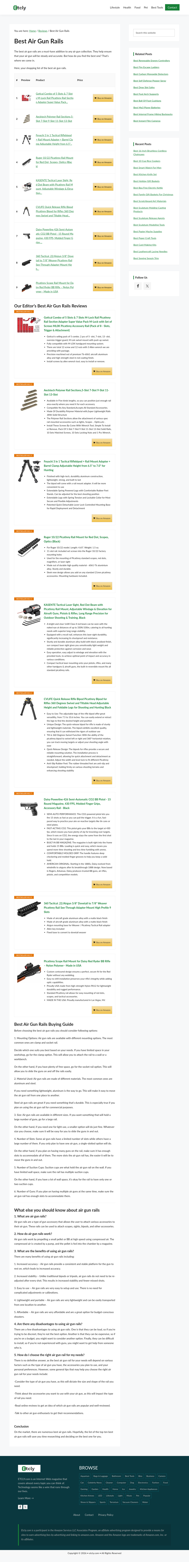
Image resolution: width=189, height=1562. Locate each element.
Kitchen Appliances (148, 1489)
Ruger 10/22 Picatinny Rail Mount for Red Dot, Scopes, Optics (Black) (54, 162)
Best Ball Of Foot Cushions (147, 100)
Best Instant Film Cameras (146, 120)
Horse (115, 1489)
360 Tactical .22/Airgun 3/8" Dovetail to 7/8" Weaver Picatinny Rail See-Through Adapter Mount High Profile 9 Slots (77, 908)
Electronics (143, 1482)
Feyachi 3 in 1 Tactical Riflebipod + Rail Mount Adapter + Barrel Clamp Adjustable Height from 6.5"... (54, 139)
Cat (82, 1482)
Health (105, 1489)
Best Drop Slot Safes (144, 87)
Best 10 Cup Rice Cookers (146, 160)
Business (150, 1476)
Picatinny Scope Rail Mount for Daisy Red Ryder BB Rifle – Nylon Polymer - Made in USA (55, 287)
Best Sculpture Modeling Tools (149, 224)
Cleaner (109, 1482)
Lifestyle (110, 1495)
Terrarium (114, 1502)
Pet (137, 1495)
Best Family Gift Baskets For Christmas (153, 194)
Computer (121, 1482)
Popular (146, 1495)
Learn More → (26, 1498)
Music (129, 1495)
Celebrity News (95, 1482)
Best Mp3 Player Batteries (146, 107)
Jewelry (132, 1489)
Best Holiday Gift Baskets (146, 181)
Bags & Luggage (100, 1476)
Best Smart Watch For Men (147, 167)
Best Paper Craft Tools (144, 238)
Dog (132, 1482)
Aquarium (84, 1476)
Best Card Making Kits (144, 244)
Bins (140, 1476)
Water (145, 1502)
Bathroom (116, 1476)
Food (165, 1482)
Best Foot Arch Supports (146, 94)
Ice (123, 1489)
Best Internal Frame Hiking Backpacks (152, 114)
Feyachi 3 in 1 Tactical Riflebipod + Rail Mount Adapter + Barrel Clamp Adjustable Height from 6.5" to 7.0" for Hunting (77, 466)
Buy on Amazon (104, 98)
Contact (89, 1514)
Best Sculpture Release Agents (149, 218)
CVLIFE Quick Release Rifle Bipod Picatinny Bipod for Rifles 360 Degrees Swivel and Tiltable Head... (55, 211)
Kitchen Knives (87, 1495)
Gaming (83, 1489)
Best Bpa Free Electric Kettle (148, 187)
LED (100, 1495)
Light (120, 1495)
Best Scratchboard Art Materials (149, 201)
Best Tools (129, 1476)
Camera (161, 1476)
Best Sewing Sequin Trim (146, 258)
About (76, 1514)
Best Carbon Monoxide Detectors (150, 74)
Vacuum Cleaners (130, 1502)
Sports (103, 1502)
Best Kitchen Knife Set (145, 174)
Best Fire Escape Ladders (146, 67)
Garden (95, 1489)
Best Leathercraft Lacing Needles (150, 251)
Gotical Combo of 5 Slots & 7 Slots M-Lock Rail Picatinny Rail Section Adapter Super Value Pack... (55, 98)
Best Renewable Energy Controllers (151, 60)
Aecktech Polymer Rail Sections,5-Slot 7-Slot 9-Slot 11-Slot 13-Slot (76, 392)
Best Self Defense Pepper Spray (149, 80)
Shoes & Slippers (88, 1502)
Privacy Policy (105, 1514)
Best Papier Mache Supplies (147, 231)
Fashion (155, 1482)
